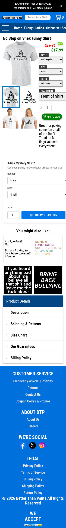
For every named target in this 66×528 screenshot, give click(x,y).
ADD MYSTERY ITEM (43, 215)
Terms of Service (33, 473)
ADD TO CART (51, 116)
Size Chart (19, 335)
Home (18, 28)
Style (44, 55)
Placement (47, 91)
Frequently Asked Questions (33, 381)
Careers (32, 426)
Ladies (39, 28)
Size (43, 67)
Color (44, 79)
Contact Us (33, 395)
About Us (33, 419)
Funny (28, 28)
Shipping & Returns (26, 324)
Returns (32, 388)
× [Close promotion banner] (61, 6)
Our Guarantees (23, 346)
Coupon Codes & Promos (33, 401)
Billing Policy (21, 358)
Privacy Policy (33, 466)
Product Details (18, 301)
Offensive (53, 28)
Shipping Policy (33, 486)
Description (20, 312)
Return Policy (33, 493)
